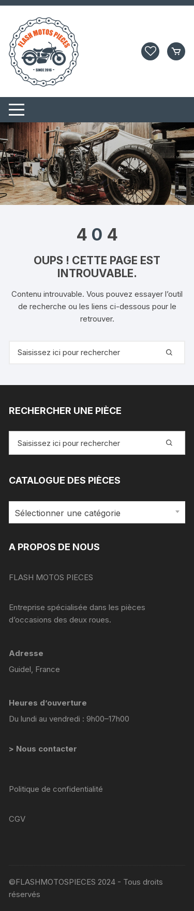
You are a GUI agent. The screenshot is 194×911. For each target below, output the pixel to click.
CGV (17, 819)
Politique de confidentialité (56, 789)
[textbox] (94, 513)
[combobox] (97, 512)
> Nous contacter (44, 749)
